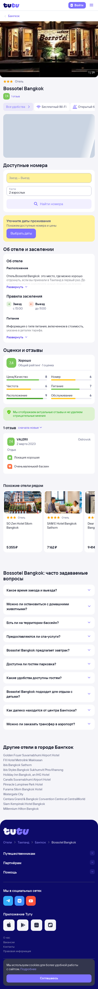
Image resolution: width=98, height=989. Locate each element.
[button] (8, 901)
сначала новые (30, 427)
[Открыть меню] (92, 5)
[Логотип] (11, 5)
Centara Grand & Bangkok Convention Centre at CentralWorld (44, 799)
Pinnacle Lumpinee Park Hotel (23, 784)
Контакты (9, 946)
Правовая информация (17, 951)
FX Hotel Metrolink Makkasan (22, 760)
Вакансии (9, 942)
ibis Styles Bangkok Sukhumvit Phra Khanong (33, 770)
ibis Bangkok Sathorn (17, 765)
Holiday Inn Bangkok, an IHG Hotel (26, 775)
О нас (6, 937)
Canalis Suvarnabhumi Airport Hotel (27, 779)
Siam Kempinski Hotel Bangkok (24, 804)
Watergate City (13, 794)
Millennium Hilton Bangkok (21, 809)
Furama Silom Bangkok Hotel (22, 789)
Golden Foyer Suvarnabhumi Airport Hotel (31, 755)
